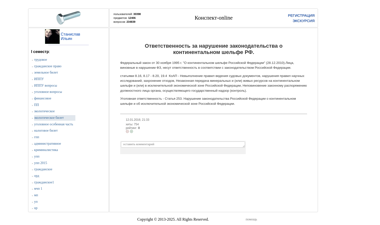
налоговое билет (46, 130)
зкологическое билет (49, 118)
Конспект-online (214, 18)
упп (37, 156)
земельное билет (46, 72)
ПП (36, 105)
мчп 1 (38, 188)
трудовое (40, 59)
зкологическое (44, 111)
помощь (251, 219)
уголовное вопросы (48, 92)
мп (36, 195)
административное (47, 143)
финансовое (42, 98)
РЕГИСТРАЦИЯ (301, 15)
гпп (36, 137)
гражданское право (48, 66)
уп (36, 201)
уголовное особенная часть (53, 124)
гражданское (43, 169)
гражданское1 (44, 182)
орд (36, 176)
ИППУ (39, 79)
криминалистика (46, 150)
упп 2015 (40, 163)
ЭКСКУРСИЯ (304, 21)
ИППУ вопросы (45, 85)
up (36, 208)
